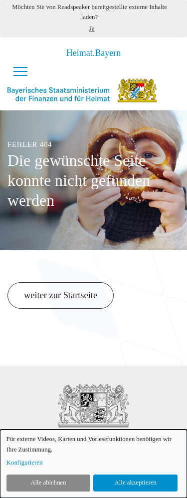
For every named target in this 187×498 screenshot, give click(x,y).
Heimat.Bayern (93, 53)
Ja (92, 28)
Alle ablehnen (48, 482)
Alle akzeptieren (136, 482)
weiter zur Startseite (60, 295)
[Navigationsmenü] (20, 71)
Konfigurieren (24, 462)
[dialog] (93, 464)
